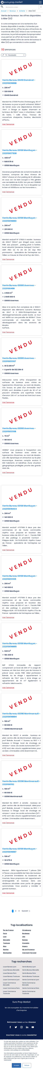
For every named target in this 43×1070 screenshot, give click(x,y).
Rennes (25, 940)
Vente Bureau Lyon (29, 967)
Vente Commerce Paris (30, 988)
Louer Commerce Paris (11, 988)
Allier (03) (32, 11)
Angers (25, 946)
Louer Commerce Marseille (9, 984)
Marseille (6, 940)
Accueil (3, 11)
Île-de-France (8, 930)
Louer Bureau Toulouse (11, 976)
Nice (4, 946)
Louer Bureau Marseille (11, 970)
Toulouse (6, 943)
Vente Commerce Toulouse (28, 992)
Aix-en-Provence (28, 950)
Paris (5, 933)
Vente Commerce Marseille (28, 984)
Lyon (4, 937)
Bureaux (13, 11)
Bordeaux (25, 933)
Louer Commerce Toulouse (9, 992)
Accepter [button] (16, 1065)
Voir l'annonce (8, 124)
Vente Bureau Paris (29, 973)
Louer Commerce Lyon (11, 980)
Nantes (5, 950)
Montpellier (7, 953)
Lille (23, 937)
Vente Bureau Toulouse (30, 976)
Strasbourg (26, 930)
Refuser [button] (26, 1065)
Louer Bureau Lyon (9, 967)
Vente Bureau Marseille (30, 970)
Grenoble (25, 943)
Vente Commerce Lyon (30, 980)
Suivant (26, 911)
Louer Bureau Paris (9, 973)
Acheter (22, 11)
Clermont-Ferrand (29, 953)
